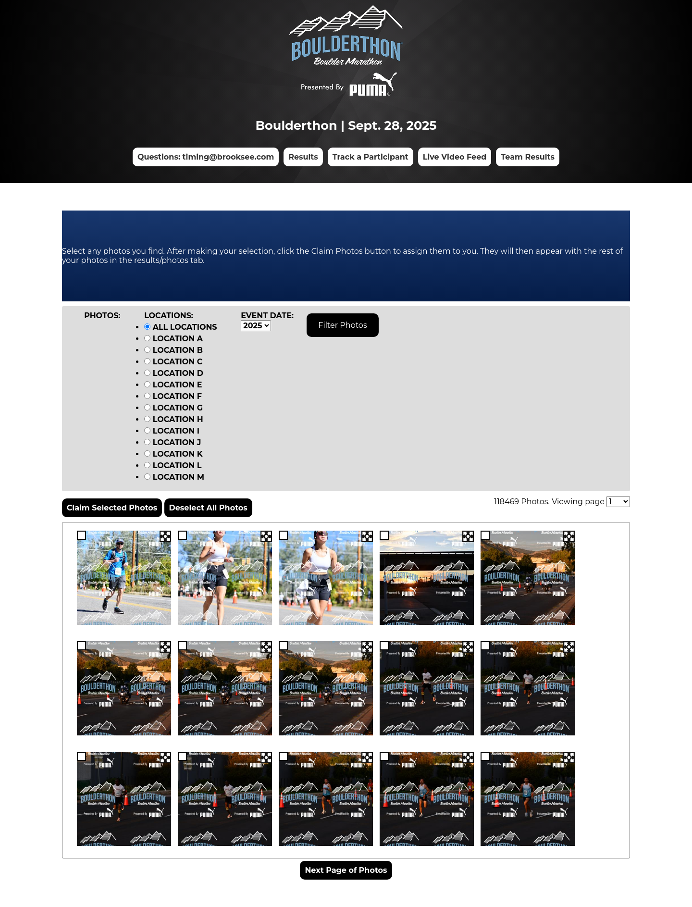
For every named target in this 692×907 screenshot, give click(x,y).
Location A (173, 338)
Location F (173, 396)
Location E (173, 384)
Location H (173, 419)
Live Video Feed (455, 157)
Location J (172, 442)
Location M (174, 477)
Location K (173, 454)
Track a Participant (370, 157)
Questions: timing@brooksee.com (205, 157)
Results (303, 157)
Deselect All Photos (208, 507)
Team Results (528, 157)
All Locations (180, 327)
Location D (173, 373)
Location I (171, 430)
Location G (173, 407)
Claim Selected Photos (112, 507)
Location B (173, 350)
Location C (173, 361)
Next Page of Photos (346, 870)
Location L (172, 465)
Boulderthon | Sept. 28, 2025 (345, 125)
